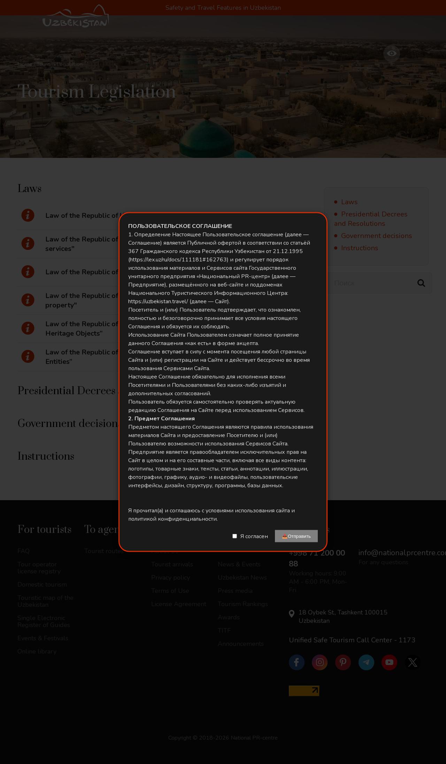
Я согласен (254, 536)
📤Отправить (296, 536)
